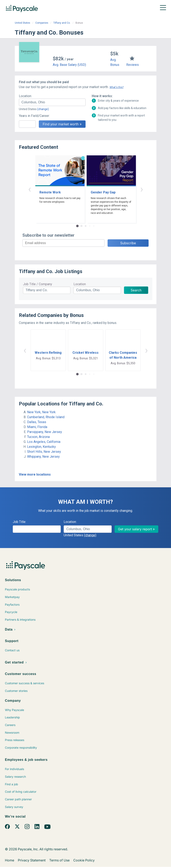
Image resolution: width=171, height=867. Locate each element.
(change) (43, 109)
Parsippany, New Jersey (44, 432)
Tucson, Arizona (38, 437)
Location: (25, 96)
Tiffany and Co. (61, 22)
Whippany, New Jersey (43, 457)
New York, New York (41, 412)
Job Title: (19, 522)
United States (22, 22)
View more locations (35, 474)
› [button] (141, 189)
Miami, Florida (37, 427)
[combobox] (52, 102)
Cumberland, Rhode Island (45, 417)
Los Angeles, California (43, 442)
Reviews (132, 65)
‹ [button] (29, 189)
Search (136, 290)
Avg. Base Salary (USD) (69, 65)
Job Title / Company (37, 284)
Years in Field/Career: (34, 116)
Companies (41, 22)
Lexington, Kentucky (41, 447)
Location (79, 284)
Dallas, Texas (36, 422)
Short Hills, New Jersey (44, 452)
